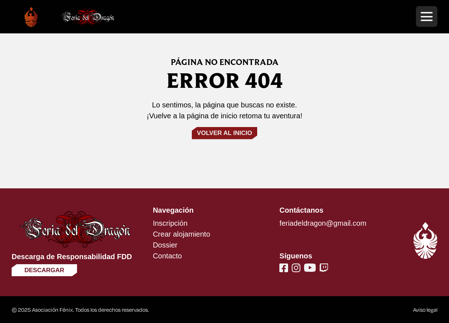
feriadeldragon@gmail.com (322, 223)
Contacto (167, 256)
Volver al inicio (224, 133)
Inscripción (170, 223)
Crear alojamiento (181, 234)
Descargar (44, 270)
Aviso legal (425, 309)
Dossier (165, 245)
